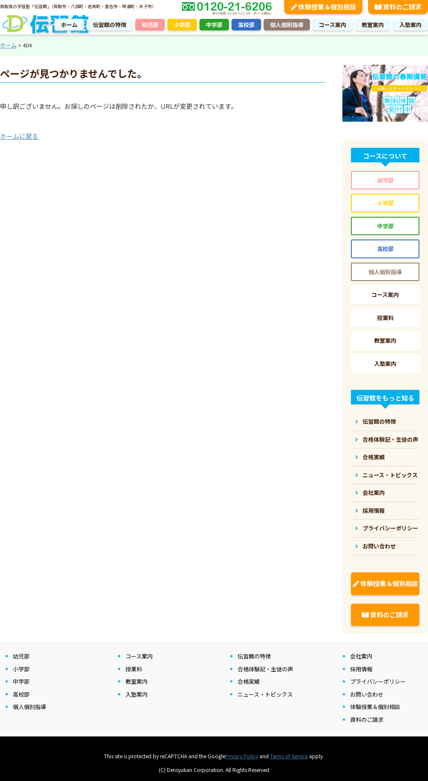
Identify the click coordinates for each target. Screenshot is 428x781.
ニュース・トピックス (390, 475)
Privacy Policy (241, 756)
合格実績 (374, 457)
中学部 (214, 25)
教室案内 (373, 25)
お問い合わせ (379, 546)
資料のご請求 (385, 614)
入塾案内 (410, 25)
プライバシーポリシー (390, 528)
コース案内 (332, 25)
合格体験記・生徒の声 (390, 439)
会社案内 (374, 492)
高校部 (246, 25)
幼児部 (150, 25)
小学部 (182, 25)
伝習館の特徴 (109, 25)
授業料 (385, 318)
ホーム (69, 25)
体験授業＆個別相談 (385, 583)
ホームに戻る (19, 136)
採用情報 (374, 510)
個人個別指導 (286, 25)
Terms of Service (289, 756)
